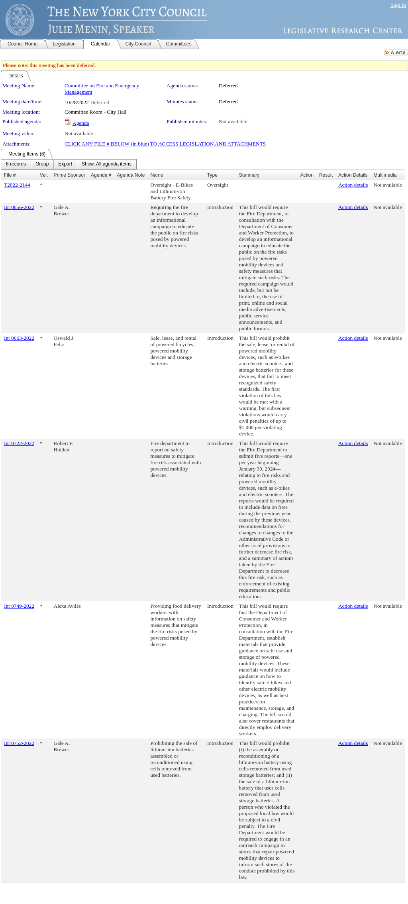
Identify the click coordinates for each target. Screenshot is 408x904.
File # (10, 175)
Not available (233, 121)
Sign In (398, 5)
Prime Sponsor (69, 175)
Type (212, 175)
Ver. (44, 175)
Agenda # (101, 175)
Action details (353, 185)
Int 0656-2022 (19, 207)
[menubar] (69, 164)
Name (156, 175)
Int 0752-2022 (19, 743)
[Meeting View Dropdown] (106, 164)
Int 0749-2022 (19, 606)
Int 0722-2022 (19, 443)
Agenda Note (131, 175)
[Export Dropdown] (65, 164)
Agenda (81, 123)
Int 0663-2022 (19, 338)
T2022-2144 (17, 185)
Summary (249, 175)
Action (307, 175)
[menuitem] (16, 164)
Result (326, 175)
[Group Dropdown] (42, 164)
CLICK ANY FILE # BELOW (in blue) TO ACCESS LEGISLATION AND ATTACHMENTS (165, 144)
